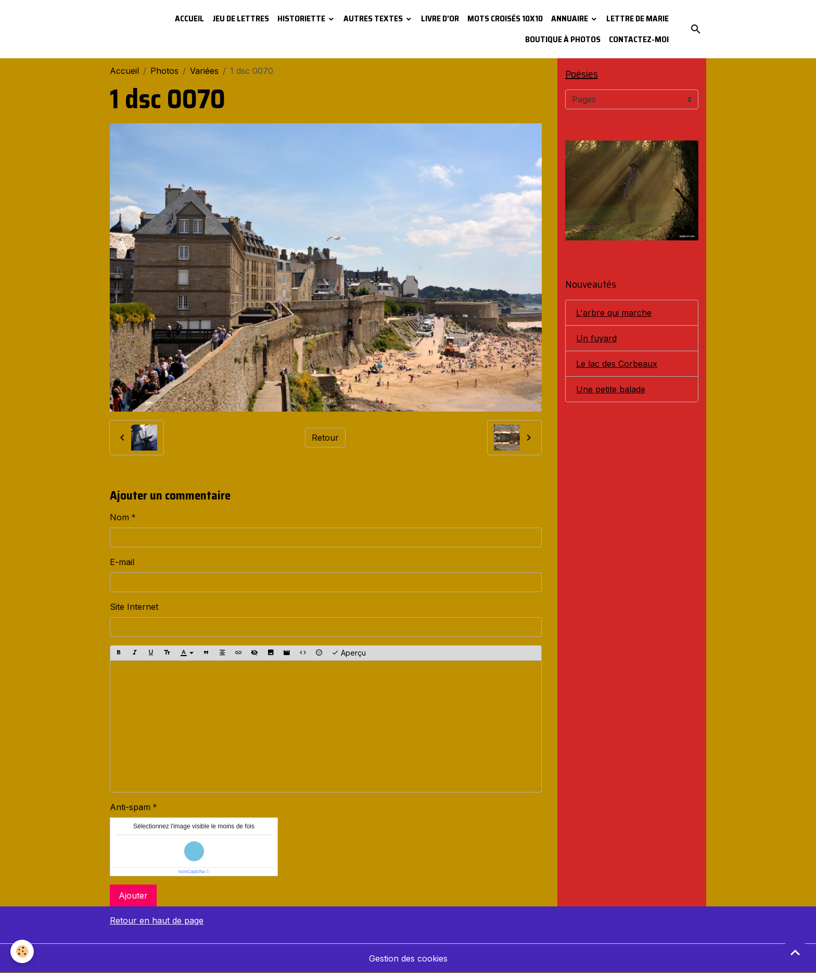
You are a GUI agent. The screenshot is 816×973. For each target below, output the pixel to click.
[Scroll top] (795, 952)
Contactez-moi (639, 39)
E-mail (122, 562)
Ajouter (133, 895)
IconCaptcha (191, 871)
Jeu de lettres (240, 18)
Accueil (189, 18)
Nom (119, 517)
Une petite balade (610, 389)
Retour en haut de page (156, 920)
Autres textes (373, 18)
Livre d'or (440, 18)
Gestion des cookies (408, 958)
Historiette (302, 18)
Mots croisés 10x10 (505, 18)
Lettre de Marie (637, 18)
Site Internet (134, 606)
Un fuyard (596, 338)
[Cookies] (22, 951)
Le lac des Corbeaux (616, 364)
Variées (204, 71)
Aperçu (349, 653)
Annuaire (570, 18)
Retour (325, 437)
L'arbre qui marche (614, 313)
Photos (164, 71)
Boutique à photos (563, 39)
